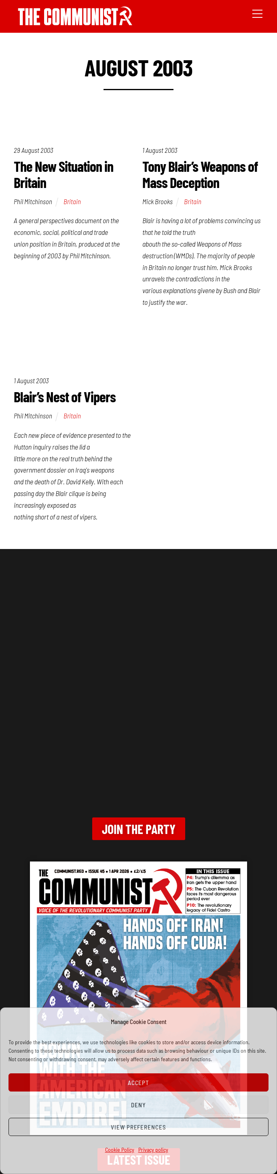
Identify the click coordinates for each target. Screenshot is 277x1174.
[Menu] (257, 13)
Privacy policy (153, 1149)
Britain (72, 201)
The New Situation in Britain (63, 174)
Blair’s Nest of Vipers (65, 396)
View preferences (139, 1127)
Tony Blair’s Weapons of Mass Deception (200, 174)
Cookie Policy (119, 1149)
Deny (138, 1105)
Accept (139, 1082)
